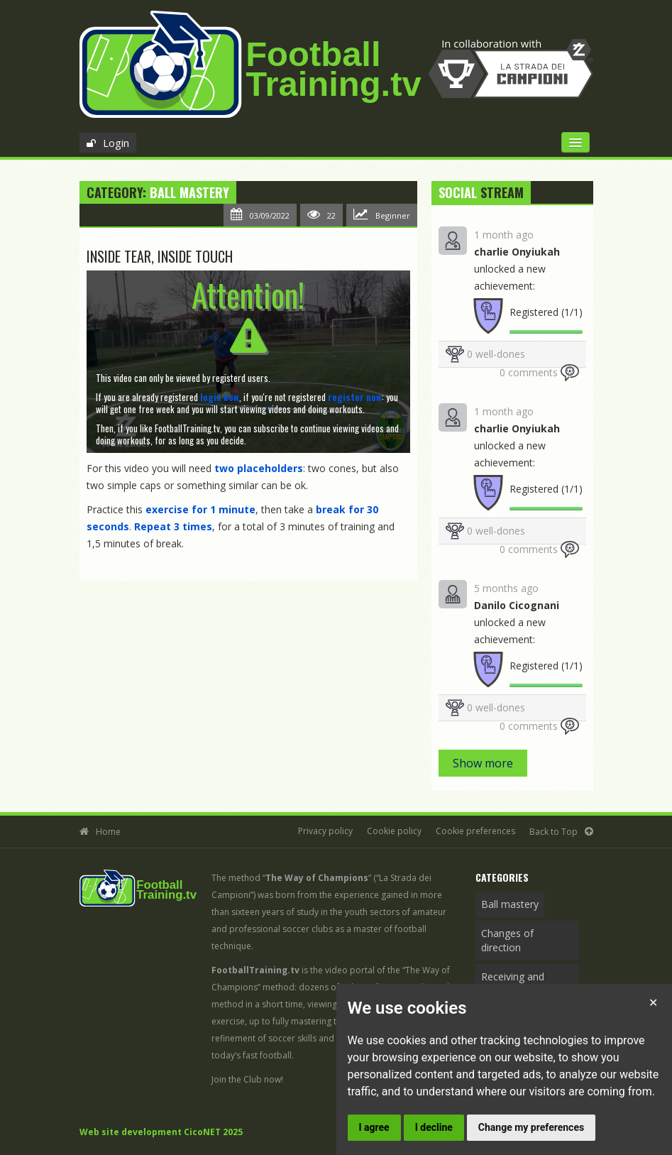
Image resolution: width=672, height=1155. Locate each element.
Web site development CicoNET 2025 (161, 1132)
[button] (219, 397)
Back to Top (553, 832)
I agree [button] (374, 1127)
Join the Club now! (247, 1079)
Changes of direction (507, 940)
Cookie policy (394, 831)
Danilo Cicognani (516, 605)
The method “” (291, 878)
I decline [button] (434, 1127)
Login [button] (116, 143)
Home (108, 832)
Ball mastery (189, 192)
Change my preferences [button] (531, 1127)
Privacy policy (325, 831)
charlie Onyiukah (517, 251)
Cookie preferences (475, 831)
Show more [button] (483, 763)
